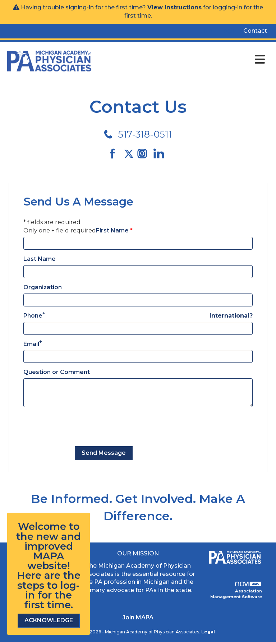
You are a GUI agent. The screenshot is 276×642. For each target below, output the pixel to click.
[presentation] (78, 427)
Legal (208, 631)
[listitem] (206, 31)
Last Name (39, 258)
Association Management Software (236, 590)
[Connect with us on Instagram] (144, 154)
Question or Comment (56, 372)
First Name (112, 230)
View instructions (174, 7)
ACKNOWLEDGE (48, 620)
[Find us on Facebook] (115, 154)
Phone (32, 315)
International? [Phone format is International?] (231, 315)
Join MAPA (138, 617)
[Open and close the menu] (180, 59)
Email (31, 344)
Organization (42, 287)
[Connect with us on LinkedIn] (160, 154)
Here (29, 575)
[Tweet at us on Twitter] (130, 154)
